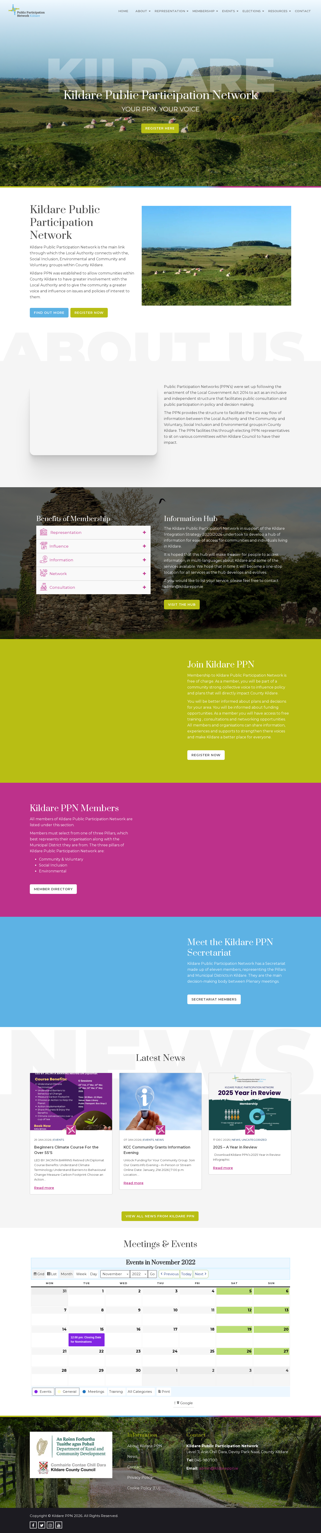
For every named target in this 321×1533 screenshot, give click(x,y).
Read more (44, 1188)
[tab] (93, 532)
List (52, 1274)
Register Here (160, 128)
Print (164, 1392)
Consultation (57, 586)
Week (81, 1274)
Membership (203, 11)
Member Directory (53, 889)
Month (66, 1274)
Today (186, 1274)
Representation (170, 11)
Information (56, 559)
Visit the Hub (182, 604)
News (159, 1139)
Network (53, 573)
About (141, 11)
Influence (54, 545)
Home (123, 11)
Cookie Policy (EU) (143, 1488)
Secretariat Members (214, 999)
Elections (251, 11)
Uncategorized (254, 1139)
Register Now (89, 313)
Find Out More (49, 313)
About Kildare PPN (144, 1446)
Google (184, 1403)
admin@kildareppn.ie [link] (218, 1468)
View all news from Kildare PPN (160, 1216)
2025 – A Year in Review (235, 1147)
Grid (38, 1274)
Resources (278, 11)
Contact (303, 11)
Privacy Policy (139, 1477)
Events (228, 11)
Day (93, 1274)
